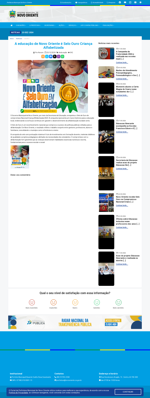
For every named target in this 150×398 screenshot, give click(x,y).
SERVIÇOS (73, 25)
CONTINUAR (128, 392)
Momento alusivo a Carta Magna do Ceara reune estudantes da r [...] (127, 89)
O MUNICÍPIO (21, 25)
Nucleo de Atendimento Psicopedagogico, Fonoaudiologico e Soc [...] (128, 72)
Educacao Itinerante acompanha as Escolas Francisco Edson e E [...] (126, 126)
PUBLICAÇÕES (108, 25)
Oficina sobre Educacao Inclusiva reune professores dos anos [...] (127, 221)
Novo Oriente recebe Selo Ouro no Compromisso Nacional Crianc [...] (128, 199)
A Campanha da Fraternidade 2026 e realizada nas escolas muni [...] (126, 55)
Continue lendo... (122, 62)
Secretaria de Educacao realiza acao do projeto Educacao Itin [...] (126, 162)
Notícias (19, 38)
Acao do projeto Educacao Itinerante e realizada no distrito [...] (128, 258)
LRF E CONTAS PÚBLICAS (90, 25)
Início (12, 38)
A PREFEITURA (35, 25)
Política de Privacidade (18, 393)
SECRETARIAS (49, 25)
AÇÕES (62, 25)
